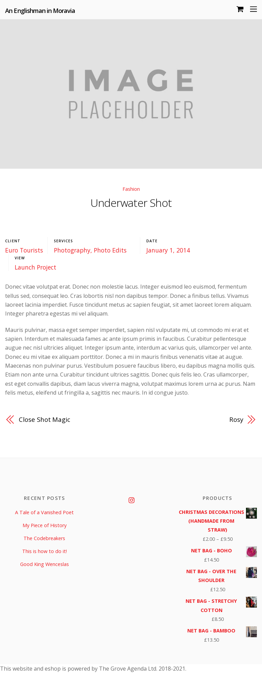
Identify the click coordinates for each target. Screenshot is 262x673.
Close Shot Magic (44, 419)
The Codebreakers (44, 538)
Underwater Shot (131, 202)
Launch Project (35, 267)
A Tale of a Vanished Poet (44, 512)
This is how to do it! (44, 551)
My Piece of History (45, 525)
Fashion (131, 189)
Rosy (236, 419)
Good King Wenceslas (44, 564)
